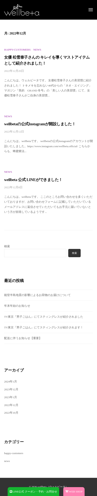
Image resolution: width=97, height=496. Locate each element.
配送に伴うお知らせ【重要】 (23, 338)
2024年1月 (10, 381)
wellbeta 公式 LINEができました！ (33, 180)
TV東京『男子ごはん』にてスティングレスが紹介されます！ (43, 327)
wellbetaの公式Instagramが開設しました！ (39, 124)
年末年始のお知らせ (17, 305)
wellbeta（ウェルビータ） (53, 486)
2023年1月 (10, 397)
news (37, 49)
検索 (7, 246)
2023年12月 (11, 389)
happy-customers (17, 49)
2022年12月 (11, 405)
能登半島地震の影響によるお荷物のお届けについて (37, 295)
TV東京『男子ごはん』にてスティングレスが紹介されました (43, 316)
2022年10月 (11, 412)
